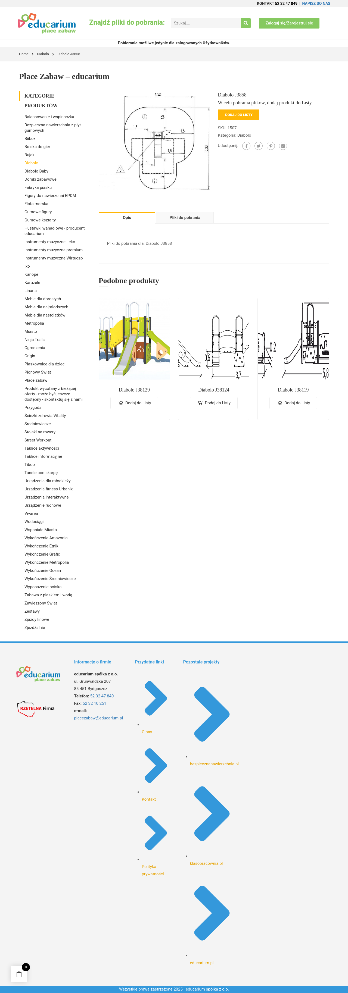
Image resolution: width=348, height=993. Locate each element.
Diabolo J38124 (213, 390)
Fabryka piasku (38, 187)
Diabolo (43, 54)
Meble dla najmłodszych (46, 307)
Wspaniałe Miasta (40, 529)
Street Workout (37, 440)
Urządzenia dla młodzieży (47, 480)
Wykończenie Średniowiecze (50, 578)
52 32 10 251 (94, 703)
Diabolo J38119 (293, 390)
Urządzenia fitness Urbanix (48, 489)
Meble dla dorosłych (42, 298)
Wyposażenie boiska (42, 586)
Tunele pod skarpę (41, 472)
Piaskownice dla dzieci (45, 364)
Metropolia (34, 323)
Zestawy (32, 611)
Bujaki (30, 154)
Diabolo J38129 (134, 390)
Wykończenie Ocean (42, 570)
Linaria (30, 290)
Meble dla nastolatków (44, 315)
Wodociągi (34, 521)
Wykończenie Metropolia (46, 562)
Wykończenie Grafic (42, 554)
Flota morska (36, 203)
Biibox (30, 138)
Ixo (27, 266)
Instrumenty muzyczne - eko (49, 241)
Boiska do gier (37, 146)
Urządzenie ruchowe (42, 505)
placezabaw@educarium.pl (98, 718)
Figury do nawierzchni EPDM (50, 195)
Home (24, 54)
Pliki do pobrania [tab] (185, 217)
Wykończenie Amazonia (46, 537)
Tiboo (29, 464)
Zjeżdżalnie (34, 627)
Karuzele (32, 282)
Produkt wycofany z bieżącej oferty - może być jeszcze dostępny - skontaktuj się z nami (53, 394)
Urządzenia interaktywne (46, 497)
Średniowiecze (37, 423)
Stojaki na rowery (39, 432)
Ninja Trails (34, 339)
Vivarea (31, 513)
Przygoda (33, 407)
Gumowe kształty (40, 220)
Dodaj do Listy (239, 115)
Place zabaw (35, 380)
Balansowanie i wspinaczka (49, 116)
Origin (29, 355)
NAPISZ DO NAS (316, 3)
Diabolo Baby (36, 171)
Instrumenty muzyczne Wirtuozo (53, 258)
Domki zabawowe (40, 179)
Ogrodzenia (34, 347)
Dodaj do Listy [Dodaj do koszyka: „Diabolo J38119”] (297, 402)
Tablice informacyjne (43, 456)
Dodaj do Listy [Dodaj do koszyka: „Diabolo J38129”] (138, 402)
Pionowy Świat (37, 372)
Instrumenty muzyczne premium (53, 250)
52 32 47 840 (102, 696)
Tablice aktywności (41, 448)
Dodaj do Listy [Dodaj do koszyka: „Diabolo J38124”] (218, 402)
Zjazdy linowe (36, 619)
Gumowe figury (38, 211)
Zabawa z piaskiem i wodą (48, 595)
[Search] (246, 23)
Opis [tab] (127, 217)
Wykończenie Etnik (41, 546)
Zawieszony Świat (40, 603)
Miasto (30, 331)
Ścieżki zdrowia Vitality (45, 415)
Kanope (31, 274)
